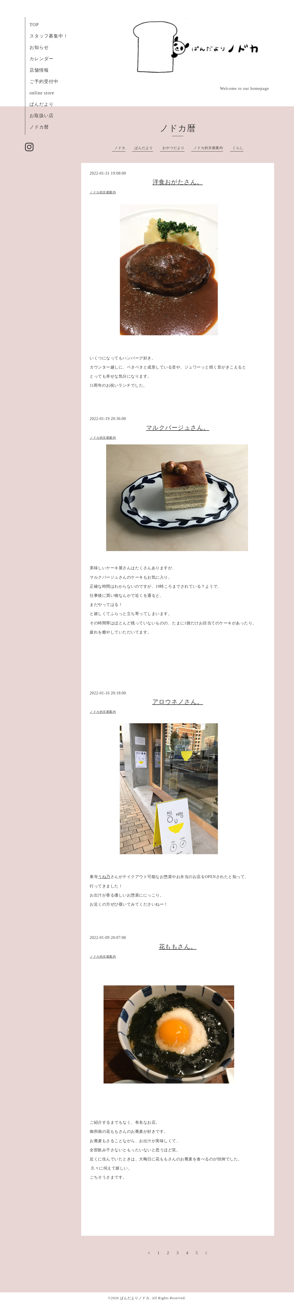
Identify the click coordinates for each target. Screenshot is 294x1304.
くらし (237, 148)
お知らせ (39, 47)
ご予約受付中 (44, 81)
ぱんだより (42, 104)
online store (42, 92)
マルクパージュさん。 (177, 427)
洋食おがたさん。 (178, 182)
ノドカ (119, 148)
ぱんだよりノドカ (135, 1298)
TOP (34, 24)
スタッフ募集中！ (49, 36)
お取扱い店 (42, 115)
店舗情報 (39, 70)
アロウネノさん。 (177, 701)
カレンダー (42, 58)
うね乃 (104, 877)
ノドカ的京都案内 (208, 148)
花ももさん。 (178, 946)
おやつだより (173, 148)
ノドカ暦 (39, 127)
